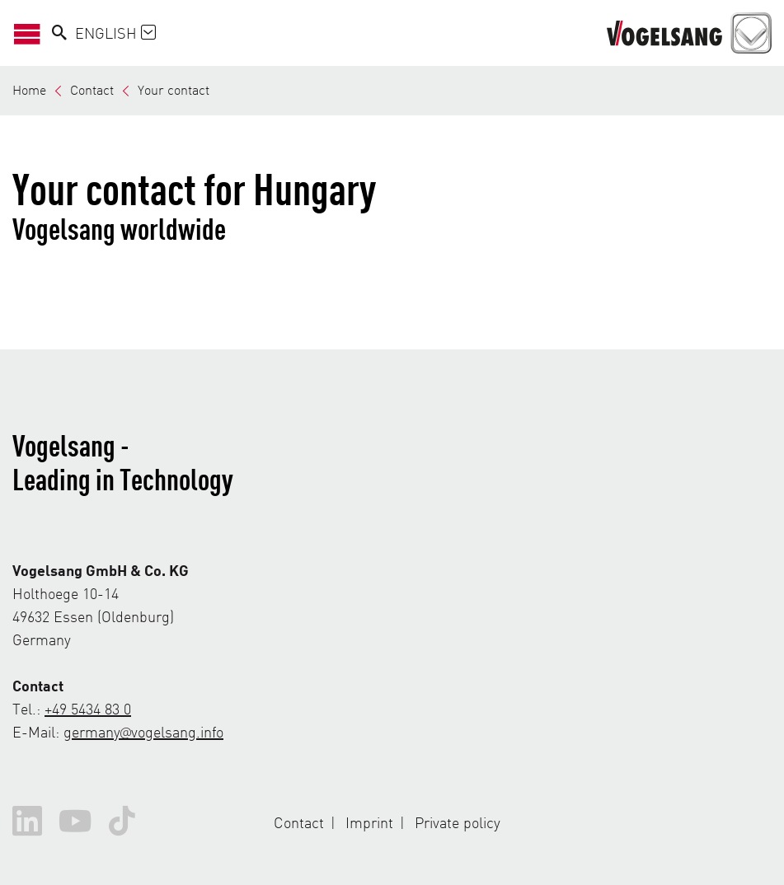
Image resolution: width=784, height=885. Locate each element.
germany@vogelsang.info (143, 731)
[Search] (59, 32)
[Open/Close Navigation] (32, 33)
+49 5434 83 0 (88, 708)
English (115, 32)
